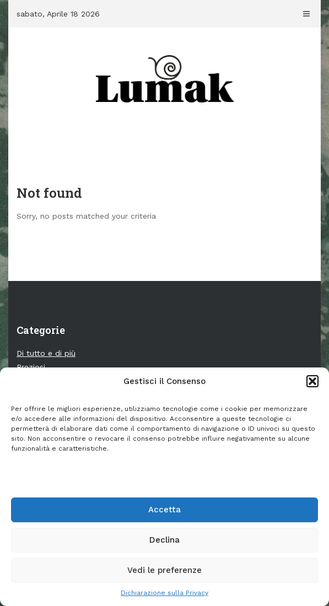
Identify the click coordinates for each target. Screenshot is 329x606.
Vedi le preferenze (164, 570)
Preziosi (31, 366)
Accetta (164, 510)
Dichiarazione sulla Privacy (164, 593)
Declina (164, 540)
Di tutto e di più (46, 353)
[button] (312, 381)
